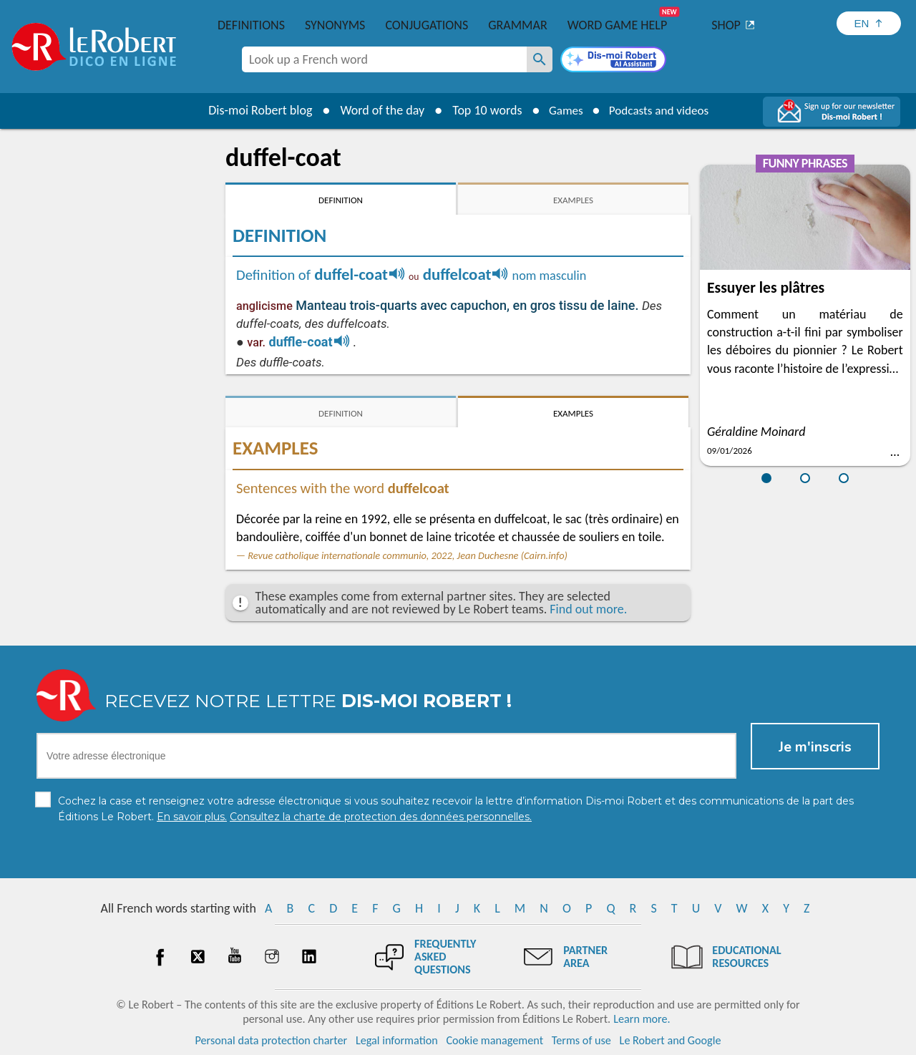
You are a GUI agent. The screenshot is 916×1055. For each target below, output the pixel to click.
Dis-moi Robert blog (254, 110)
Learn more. (641, 1019)
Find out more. (588, 609)
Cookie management (494, 1040)
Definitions (251, 25)
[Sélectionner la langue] (869, 23)
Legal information (397, 1040)
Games (562, 110)
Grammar (517, 25)
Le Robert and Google (670, 1040)
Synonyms (335, 25)
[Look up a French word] (539, 59)
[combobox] (384, 59)
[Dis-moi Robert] (613, 61)
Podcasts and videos (660, 110)
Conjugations (426, 25)
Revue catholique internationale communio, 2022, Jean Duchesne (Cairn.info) (407, 555)
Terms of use (581, 1040)
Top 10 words (481, 110)
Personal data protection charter (271, 1040)
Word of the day (376, 110)
